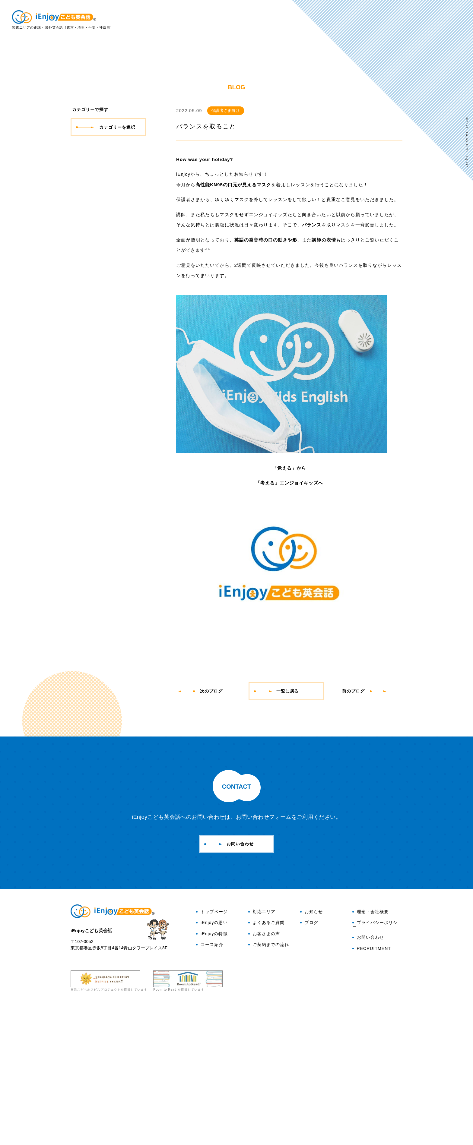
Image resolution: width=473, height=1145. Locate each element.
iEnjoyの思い (281, 20)
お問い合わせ (450, 60)
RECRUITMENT (371, 1085)
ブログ (450, 88)
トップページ (212, 1049)
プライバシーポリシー (375, 1062)
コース (349, 20)
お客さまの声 (447, 20)
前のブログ (364, 827)
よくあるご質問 (266, 1060)
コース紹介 (209, 1082)
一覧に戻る (276, 827)
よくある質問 (410, 20)
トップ (251, 20)
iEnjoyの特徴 (319, 20)
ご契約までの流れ (268, 1082)
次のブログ (201, 827)
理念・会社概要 (370, 1049)
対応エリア (376, 20)
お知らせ (311, 1049)
